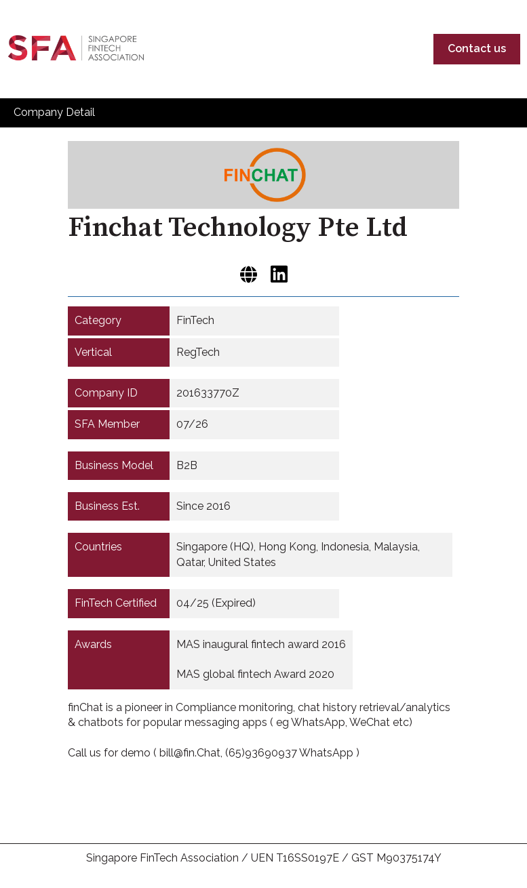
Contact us (477, 48)
